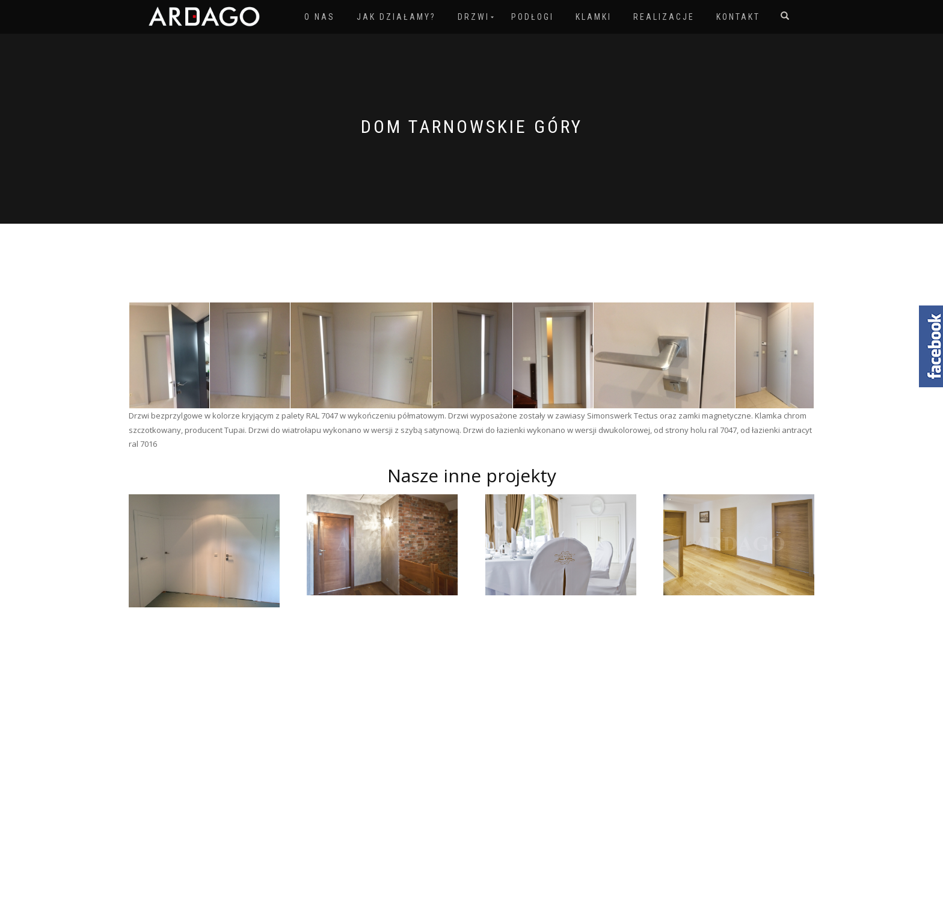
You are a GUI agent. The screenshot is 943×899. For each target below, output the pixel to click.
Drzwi (474, 17)
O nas (319, 17)
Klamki (594, 17)
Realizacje (664, 17)
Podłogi (532, 17)
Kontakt (738, 17)
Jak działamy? (396, 17)
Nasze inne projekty (471, 475)
